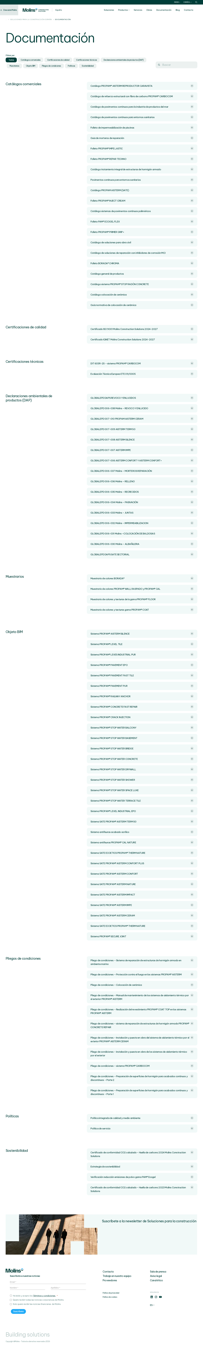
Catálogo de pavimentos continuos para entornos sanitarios (142, 117)
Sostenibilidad (88, 66)
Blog (182, 10)
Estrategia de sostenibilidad (142, 1166)
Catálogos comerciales (30, 60)
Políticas (71, 66)
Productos (127, 10)
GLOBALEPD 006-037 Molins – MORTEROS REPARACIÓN (142, 471)
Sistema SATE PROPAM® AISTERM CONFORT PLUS (142, 863)
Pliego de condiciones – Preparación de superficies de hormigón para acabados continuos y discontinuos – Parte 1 (142, 1092)
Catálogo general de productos (142, 273)
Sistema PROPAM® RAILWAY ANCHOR (142, 696)
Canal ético (156, 1280)
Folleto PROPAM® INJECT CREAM (142, 200)
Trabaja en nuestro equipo (117, 1276)
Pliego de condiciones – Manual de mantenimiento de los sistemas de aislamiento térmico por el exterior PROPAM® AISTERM (142, 997)
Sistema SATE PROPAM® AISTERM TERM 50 (142, 821)
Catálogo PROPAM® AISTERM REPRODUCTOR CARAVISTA (142, 85)
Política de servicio (142, 1128)
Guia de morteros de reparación (142, 138)
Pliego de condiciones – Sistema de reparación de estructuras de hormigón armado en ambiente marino (142, 962)
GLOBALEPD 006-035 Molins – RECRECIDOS (142, 491)
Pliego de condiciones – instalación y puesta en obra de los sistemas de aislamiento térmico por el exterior (142, 1053)
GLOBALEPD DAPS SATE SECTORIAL (142, 554)
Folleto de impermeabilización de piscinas (142, 127)
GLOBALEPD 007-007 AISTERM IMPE (142, 450)
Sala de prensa (158, 1271)
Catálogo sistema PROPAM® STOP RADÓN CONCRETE (142, 284)
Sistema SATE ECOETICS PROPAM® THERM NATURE (142, 852)
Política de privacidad (111, 1293)
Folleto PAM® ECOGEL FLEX (142, 221)
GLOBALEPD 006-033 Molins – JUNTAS (142, 512)
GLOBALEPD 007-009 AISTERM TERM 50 (142, 429)
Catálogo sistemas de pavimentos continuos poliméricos (142, 211)
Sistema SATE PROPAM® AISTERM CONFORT (142, 873)
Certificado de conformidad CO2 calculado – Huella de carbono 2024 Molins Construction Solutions (142, 1154)
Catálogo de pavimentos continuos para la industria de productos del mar (142, 106)
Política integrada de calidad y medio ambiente (142, 1118)
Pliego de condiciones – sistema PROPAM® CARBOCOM (142, 1065)
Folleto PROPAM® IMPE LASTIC (142, 148)
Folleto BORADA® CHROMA (142, 263)
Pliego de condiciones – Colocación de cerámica (142, 984)
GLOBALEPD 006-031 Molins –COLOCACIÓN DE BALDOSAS (142, 533)
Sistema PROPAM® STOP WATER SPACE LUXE (142, 790)
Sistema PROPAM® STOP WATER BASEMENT (142, 738)
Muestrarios (14, 66)
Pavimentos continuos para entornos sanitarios (142, 179)
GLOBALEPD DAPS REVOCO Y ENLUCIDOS (142, 397)
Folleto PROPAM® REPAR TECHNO (142, 159)
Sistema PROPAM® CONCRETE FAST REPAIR (142, 706)
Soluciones (113, 10)
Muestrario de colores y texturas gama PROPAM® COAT (142, 609)
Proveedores (110, 1280)
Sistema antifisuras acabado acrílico (142, 832)
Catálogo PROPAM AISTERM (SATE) (142, 190)
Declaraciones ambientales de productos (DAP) (124, 60)
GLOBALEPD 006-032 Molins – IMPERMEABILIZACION (142, 523)
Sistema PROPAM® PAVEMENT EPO (142, 665)
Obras (153, 10)
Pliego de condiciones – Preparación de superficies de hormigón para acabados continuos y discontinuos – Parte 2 (142, 1078)
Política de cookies (110, 1297)
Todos (11, 60)
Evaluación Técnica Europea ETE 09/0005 (142, 373)
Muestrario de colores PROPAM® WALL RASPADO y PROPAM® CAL (142, 588)
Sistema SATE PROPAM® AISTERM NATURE (142, 884)
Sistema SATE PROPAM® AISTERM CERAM (142, 915)
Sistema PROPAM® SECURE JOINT (142, 936)
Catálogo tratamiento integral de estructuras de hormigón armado (142, 169)
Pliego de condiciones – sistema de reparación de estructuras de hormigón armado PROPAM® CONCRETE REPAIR (142, 1025)
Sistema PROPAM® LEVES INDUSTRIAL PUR (142, 654)
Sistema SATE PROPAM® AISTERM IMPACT (142, 894)
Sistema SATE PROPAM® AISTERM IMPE (142, 905)
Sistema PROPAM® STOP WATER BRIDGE (142, 748)
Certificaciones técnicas (86, 60)
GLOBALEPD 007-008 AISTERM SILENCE (142, 439)
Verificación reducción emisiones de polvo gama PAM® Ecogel (142, 1177)
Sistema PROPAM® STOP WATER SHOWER (142, 779)
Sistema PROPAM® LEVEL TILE (142, 644)
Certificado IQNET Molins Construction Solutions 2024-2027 (142, 339)
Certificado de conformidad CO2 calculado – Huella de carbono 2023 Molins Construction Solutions (142, 1189)
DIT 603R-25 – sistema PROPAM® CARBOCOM (142, 363)
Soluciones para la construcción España (31, 19)
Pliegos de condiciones (51, 66)
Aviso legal (156, 1276)
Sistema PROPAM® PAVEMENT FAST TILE (142, 675)
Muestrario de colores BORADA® (142, 578)
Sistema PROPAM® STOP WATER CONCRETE (142, 759)
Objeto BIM (30, 66)
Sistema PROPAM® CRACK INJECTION (142, 717)
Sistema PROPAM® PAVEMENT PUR (142, 685)
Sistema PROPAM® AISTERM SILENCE (142, 633)
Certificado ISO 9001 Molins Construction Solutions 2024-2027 (142, 329)
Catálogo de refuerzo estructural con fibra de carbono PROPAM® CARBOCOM (142, 96)
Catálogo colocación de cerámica (142, 294)
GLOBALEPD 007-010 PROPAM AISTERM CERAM (142, 418)
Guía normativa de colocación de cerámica (142, 305)
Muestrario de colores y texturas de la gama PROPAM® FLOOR (142, 599)
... (6, 19)
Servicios (142, 10)
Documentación (168, 10)
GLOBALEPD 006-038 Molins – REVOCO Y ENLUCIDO (142, 408)
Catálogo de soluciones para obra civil (142, 242)
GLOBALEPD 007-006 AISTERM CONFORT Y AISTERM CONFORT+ (142, 460)
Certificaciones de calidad (58, 60)
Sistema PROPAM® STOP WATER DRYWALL (142, 769)
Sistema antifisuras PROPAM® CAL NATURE (142, 842)
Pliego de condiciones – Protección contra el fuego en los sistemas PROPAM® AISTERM (142, 974)
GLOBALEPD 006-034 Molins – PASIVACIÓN (142, 502)
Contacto (192, 10)
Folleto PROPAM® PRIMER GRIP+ (142, 232)
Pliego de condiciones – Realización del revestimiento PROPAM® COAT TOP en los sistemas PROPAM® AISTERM (142, 1011)
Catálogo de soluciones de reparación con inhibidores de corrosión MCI (142, 252)
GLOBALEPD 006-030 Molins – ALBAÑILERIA (142, 544)
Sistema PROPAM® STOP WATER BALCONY (142, 727)
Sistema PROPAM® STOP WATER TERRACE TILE (142, 800)
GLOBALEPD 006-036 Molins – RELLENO (142, 481)
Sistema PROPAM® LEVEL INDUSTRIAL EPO (142, 811)
